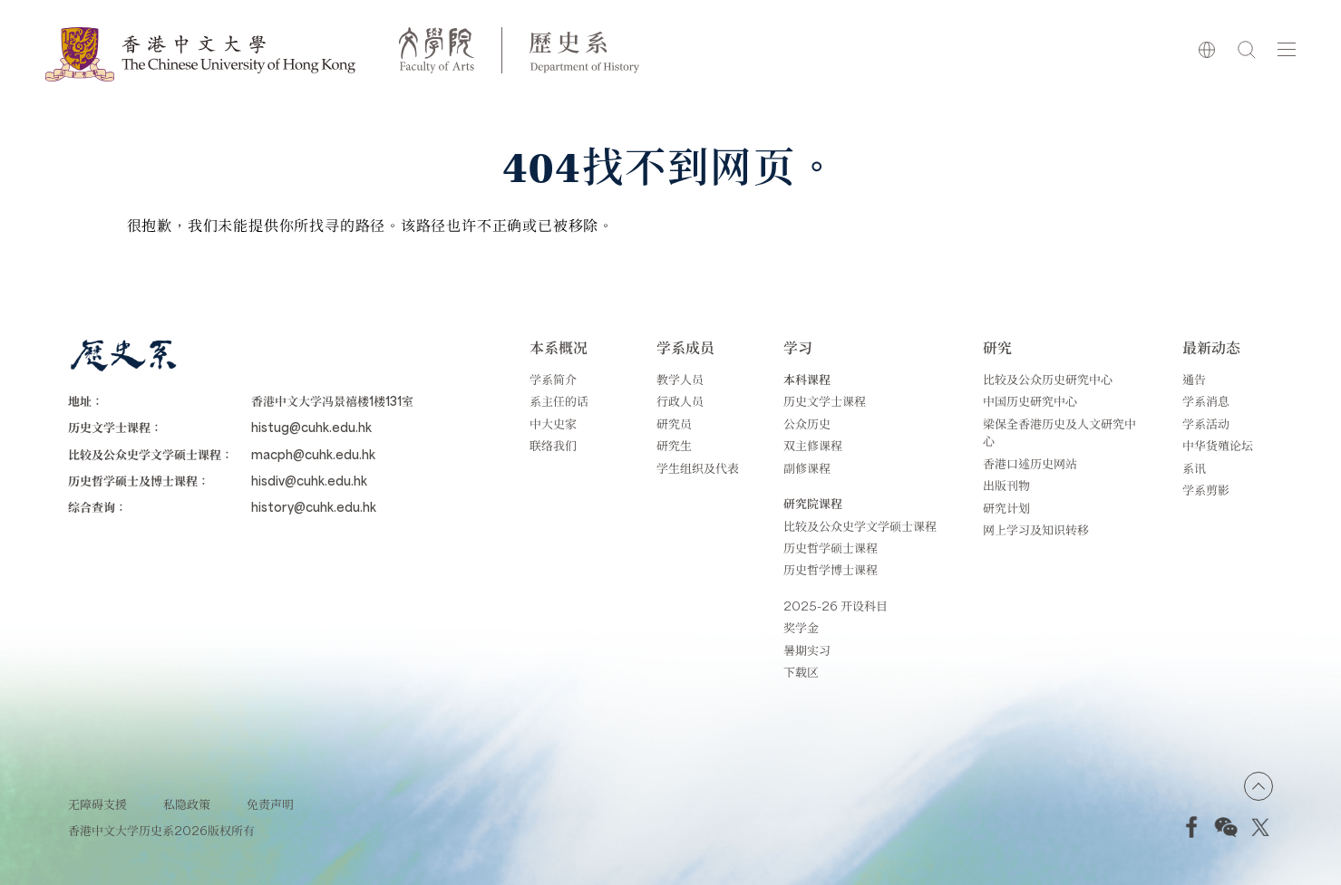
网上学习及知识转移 (1036, 529)
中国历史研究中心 (1030, 401)
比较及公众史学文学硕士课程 (860, 526)
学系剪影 (1205, 489)
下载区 (801, 671)
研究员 (674, 423)
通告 (1194, 379)
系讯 (1194, 468)
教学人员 (680, 379)
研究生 (674, 445)
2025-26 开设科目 (835, 605)
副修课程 (807, 468)
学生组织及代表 (697, 468)
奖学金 (801, 627)
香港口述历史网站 (1030, 463)
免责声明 (270, 804)
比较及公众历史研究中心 (1048, 379)
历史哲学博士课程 (830, 569)
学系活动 (1205, 423)
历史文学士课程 (824, 401)
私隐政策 (186, 804)
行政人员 (680, 401)
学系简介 (553, 379)
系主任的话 (559, 401)
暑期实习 (807, 650)
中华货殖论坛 (1217, 445)
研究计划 (1006, 507)
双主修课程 (812, 445)
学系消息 (1205, 401)
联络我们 (553, 445)
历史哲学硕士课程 (830, 547)
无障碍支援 (97, 804)
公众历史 (807, 423)
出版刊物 (1006, 485)
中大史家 (553, 423)
